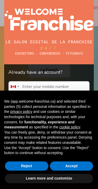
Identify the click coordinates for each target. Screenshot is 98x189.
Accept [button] (71, 166)
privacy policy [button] (21, 111)
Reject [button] (26, 166)
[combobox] (15, 86)
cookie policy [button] (69, 127)
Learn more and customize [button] (49, 178)
